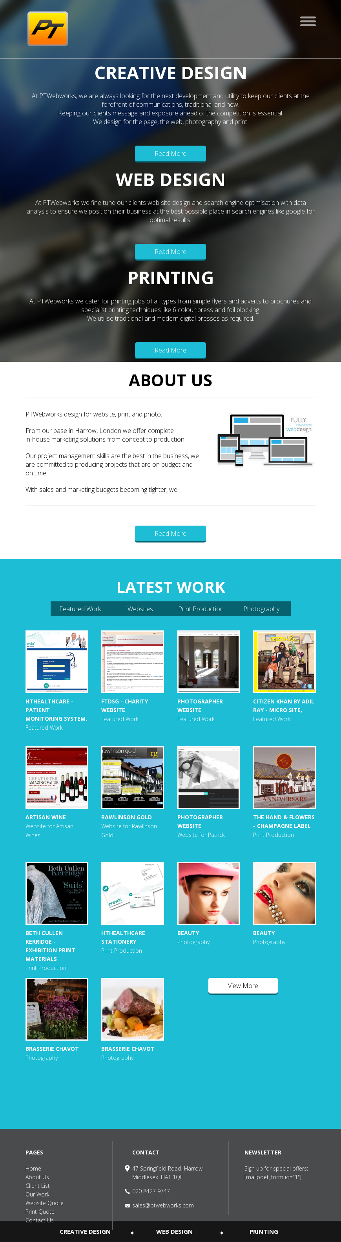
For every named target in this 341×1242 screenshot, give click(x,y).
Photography (261, 609)
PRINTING (264, 1231)
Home (33, 1168)
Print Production (201, 609)
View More (243, 985)
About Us (37, 1177)
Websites (140, 609)
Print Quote (40, 1211)
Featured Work (80, 609)
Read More (170, 153)
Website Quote (45, 1203)
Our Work (37, 1194)
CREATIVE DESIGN (85, 1231)
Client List (38, 1185)
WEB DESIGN (174, 1231)
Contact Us (40, 1220)
